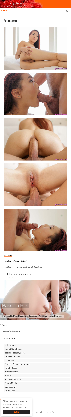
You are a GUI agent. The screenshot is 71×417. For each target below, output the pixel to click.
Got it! (16, 412)
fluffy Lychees (13, 3)
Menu (4, 10)
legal (53, 412)
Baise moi (12, 274)
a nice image (10, 277)
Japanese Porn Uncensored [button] (10, 331)
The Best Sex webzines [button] (8, 400)
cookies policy (46, 412)
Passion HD (14, 305)
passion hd (25, 274)
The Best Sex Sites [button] (7, 338)
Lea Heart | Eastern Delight (15, 261)
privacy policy (36, 412)
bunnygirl (8, 255)
